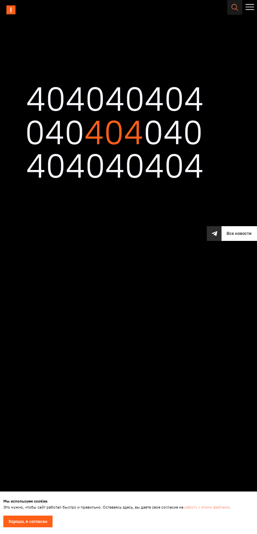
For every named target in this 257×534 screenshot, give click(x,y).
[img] (29, 10)
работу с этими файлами (207, 507)
